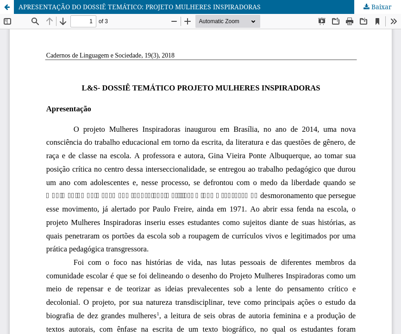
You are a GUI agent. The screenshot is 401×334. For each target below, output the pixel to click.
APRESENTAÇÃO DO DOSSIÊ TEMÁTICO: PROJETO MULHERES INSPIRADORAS (140, 6)
